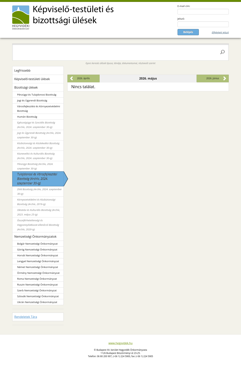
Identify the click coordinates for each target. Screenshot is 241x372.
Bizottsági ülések (26, 87)
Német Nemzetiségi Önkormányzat (37, 267)
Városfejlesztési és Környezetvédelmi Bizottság (38, 109)
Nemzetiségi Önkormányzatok (35, 236)
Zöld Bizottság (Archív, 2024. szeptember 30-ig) (39, 191)
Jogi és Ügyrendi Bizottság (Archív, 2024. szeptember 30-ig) (39, 135)
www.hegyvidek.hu (120, 343)
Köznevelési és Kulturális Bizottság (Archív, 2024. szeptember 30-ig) (36, 156)
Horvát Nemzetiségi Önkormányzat (37, 255)
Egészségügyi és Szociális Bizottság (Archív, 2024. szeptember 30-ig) (36, 125)
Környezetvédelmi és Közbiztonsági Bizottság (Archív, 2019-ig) (36, 202)
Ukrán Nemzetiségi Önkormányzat (37, 302)
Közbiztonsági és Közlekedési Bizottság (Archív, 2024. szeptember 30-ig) (38, 145)
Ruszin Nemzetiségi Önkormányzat (37, 284)
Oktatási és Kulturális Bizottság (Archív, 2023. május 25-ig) (38, 212)
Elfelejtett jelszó (220, 32)
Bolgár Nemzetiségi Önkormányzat (37, 243)
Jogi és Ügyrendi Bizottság (32, 100)
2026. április (83, 78)
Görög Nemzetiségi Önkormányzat (37, 249)
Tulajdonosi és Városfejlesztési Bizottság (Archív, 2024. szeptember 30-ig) (37, 178)
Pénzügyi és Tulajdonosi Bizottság (36, 94)
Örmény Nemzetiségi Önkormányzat (38, 273)
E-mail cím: (184, 6)
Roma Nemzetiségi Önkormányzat (37, 278)
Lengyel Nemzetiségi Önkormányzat (38, 261)
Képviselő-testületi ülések (32, 79)
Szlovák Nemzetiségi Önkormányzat (38, 296)
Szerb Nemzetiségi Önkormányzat (37, 290)
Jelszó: (181, 18)
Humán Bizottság (27, 116)
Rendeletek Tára (25, 317)
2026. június (212, 78)
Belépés (188, 32)
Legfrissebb (22, 70)
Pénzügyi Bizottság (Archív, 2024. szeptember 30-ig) (35, 166)
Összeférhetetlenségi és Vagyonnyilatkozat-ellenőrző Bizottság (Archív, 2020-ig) (38, 225)
